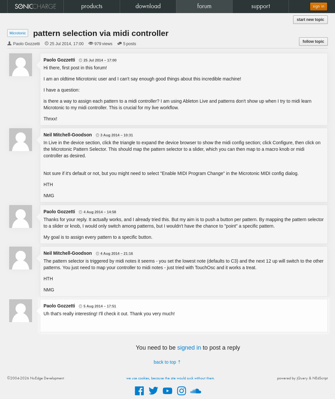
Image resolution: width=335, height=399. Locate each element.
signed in (189, 347)
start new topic (310, 19)
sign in (319, 6)
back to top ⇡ (167, 362)
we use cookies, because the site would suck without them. (170, 378)
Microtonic (17, 33)
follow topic (313, 41)
